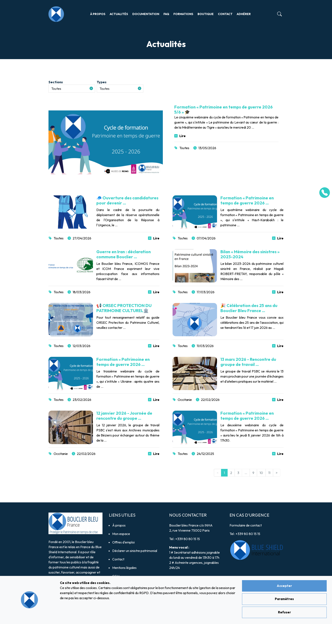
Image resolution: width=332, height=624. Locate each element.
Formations (183, 14)
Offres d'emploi (123, 542)
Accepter (284, 586)
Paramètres (284, 599)
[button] (71, 89)
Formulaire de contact (246, 525)
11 (269, 473)
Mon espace (121, 534)
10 (261, 473)
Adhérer (244, 14)
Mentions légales (124, 568)
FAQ (166, 14)
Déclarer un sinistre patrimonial (134, 551)
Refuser (284, 612)
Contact (225, 14)
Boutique (206, 14)
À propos (97, 14)
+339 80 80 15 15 (187, 539)
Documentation (145, 14)
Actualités (119, 14)
